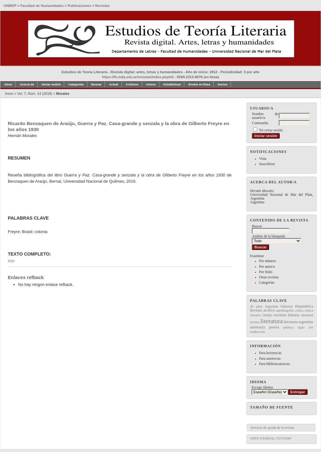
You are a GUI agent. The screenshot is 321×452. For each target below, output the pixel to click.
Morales (62, 93)
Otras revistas (269, 277)
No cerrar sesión (271, 130)
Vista (262, 158)
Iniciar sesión (51, 84)
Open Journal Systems (270, 438)
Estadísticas (172, 84)
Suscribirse (267, 164)
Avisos (151, 84)
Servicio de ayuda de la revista (272, 427)
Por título (266, 272)
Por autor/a (267, 266)
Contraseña (260, 123)
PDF (11, 261)
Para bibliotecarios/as (274, 364)
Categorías (266, 282)
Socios (222, 84)
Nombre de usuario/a (265, 115)
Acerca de (27, 84)
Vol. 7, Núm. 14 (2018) (34, 93)
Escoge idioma (262, 387)
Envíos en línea (199, 84)
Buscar (96, 84)
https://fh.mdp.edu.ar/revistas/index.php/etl (138, 77)
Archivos (132, 84)
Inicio (8, 84)
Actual (113, 84)
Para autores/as (270, 358)
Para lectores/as (270, 353)
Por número (267, 261)
